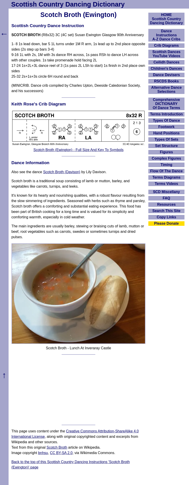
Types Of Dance (166, 120)
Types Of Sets (166, 139)
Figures (166, 152)
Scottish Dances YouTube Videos (166, 54)
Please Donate (166, 223)
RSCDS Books (166, 81)
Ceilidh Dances (167, 62)
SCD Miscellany (166, 192)
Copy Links (166, 217)
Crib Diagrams (166, 45)
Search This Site (166, 211)
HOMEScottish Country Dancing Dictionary (166, 19)
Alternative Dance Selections (166, 89)
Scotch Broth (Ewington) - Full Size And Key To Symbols (78, 150)
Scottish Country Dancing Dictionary (68, 4)
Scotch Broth (57, 447)
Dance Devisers (166, 75)
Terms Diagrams (166, 177)
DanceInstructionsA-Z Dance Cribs (166, 35)
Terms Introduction (166, 114)
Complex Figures (166, 158)
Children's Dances (166, 68)
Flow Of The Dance (166, 171)
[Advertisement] (79, 389)
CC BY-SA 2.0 (61, 453)
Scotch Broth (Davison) (61, 172)
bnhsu (43, 453)
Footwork (166, 127)
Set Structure (166, 146)
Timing (166, 165)
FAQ (166, 198)
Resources (166, 204)
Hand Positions (166, 133)
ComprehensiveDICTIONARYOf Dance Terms (166, 104)
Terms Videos (166, 184)
